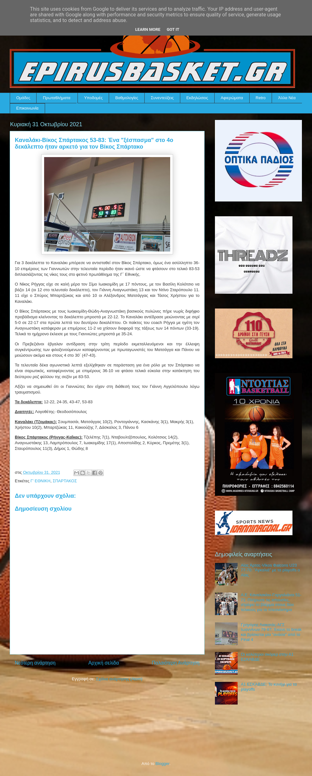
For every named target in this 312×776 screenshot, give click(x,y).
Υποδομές (93, 97)
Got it (173, 29)
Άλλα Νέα (287, 97)
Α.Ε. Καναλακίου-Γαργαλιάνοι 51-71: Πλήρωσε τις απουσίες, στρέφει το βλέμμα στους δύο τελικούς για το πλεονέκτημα (271, 602)
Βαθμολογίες (126, 97)
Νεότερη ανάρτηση (35, 663)
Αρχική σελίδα (103, 663)
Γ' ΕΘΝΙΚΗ (40, 481)
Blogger (162, 763)
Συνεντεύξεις (162, 97)
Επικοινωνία (27, 108)
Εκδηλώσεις (197, 97)
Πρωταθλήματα (56, 97)
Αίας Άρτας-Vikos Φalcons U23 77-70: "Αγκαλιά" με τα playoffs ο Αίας (270, 570)
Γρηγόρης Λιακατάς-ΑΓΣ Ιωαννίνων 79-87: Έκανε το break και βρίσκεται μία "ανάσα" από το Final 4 (271, 632)
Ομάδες (23, 97)
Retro (261, 97)
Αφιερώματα (232, 97)
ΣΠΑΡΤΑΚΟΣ (65, 481)
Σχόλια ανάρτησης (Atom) (119, 679)
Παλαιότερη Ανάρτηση (175, 663)
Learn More (147, 29)
